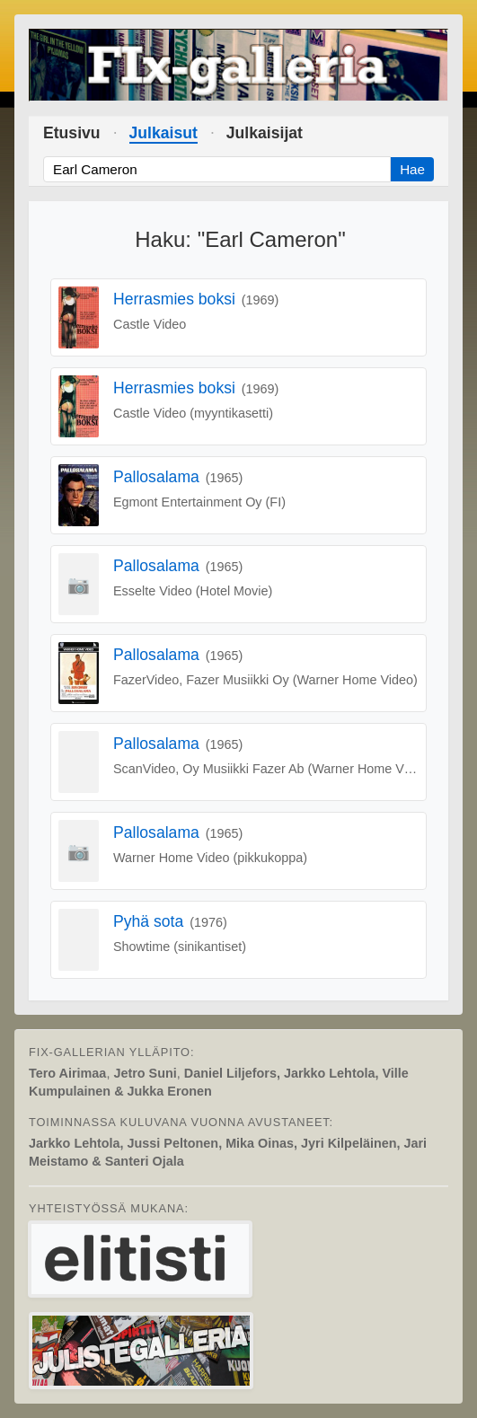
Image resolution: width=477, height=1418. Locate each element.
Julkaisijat (264, 133)
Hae (412, 169)
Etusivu (72, 133)
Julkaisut (163, 133)
